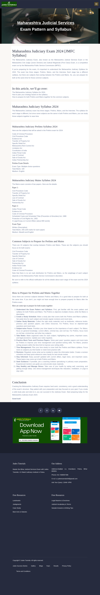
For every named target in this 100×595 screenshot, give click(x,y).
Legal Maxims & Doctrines (61, 500)
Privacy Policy (66, 566)
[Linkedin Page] (53, 410)
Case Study (17, 508)
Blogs (41, 566)
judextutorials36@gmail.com (68, 479)
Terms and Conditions (23, 571)
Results (56, 566)
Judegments (17, 504)
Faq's (48, 566)
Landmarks (16, 500)
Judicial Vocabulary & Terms (61, 504)
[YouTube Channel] (59, 410)
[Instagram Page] (46, 410)
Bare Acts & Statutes (20, 512)
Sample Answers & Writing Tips (62, 508)
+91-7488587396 (62, 475)
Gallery (33, 566)
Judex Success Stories (20, 566)
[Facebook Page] (40, 410)
